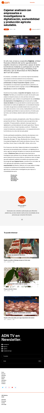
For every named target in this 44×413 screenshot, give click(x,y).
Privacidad (3, 401)
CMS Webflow (4, 395)
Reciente (3, 373)
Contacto (3, 383)
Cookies (3, 402)
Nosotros (3, 381)
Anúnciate (3, 399)
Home (2, 372)
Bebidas (3, 377)
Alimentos (3, 375)
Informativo (3, 380)
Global (6, 29)
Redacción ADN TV (22, 205)
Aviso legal (3, 404)
